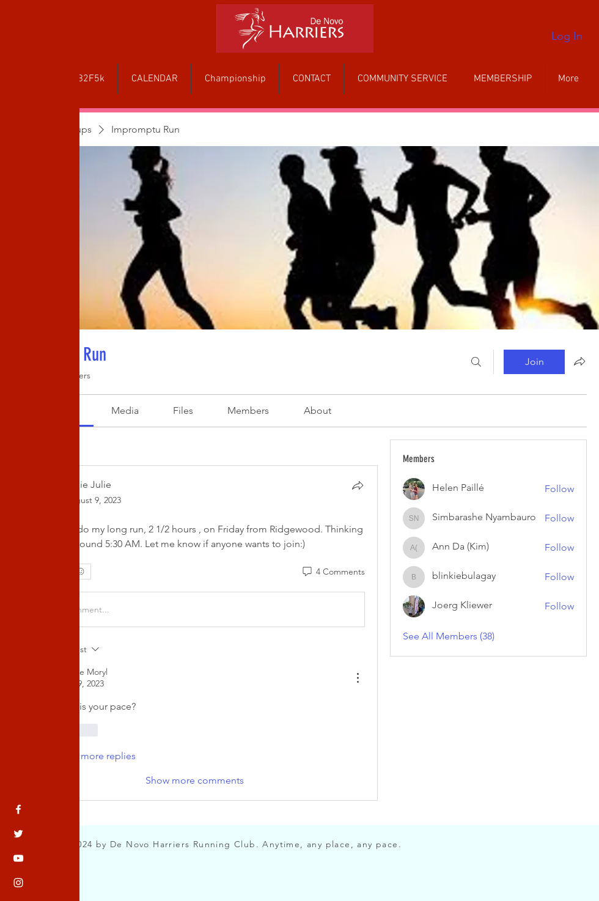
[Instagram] (18, 883)
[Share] (357, 485)
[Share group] (579, 361)
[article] (195, 632)
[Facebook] (18, 809)
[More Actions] (357, 678)
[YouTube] (18, 858)
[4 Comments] (333, 572)
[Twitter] (18, 834)
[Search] (476, 362)
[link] (125, 410)
